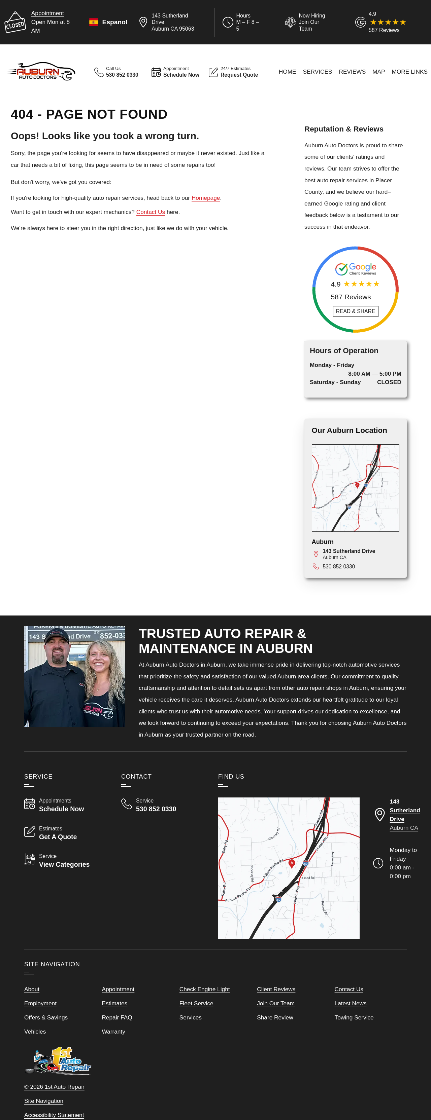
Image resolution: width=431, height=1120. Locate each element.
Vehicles (35, 1031)
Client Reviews (276, 989)
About (31, 989)
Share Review (275, 1017)
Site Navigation (43, 1100)
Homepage (206, 197)
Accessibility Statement (54, 1115)
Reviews (352, 71)
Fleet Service (196, 1003)
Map (378, 71)
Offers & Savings (46, 1017)
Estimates (114, 1003)
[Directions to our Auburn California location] (396, 814)
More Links (410, 71)
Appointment (47, 13)
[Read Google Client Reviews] (389, 22)
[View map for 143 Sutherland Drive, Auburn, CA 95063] (361, 554)
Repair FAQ (117, 1017)
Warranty (113, 1031)
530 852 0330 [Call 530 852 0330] (339, 566)
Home (287, 71)
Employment (40, 1003)
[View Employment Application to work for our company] (306, 22)
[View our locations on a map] (289, 868)
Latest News (351, 1003)
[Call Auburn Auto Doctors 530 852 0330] (161, 805)
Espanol (108, 22)
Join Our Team (276, 1003)
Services (317, 71)
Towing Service (354, 1017)
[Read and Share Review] (356, 311)
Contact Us (150, 212)
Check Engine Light (204, 989)
